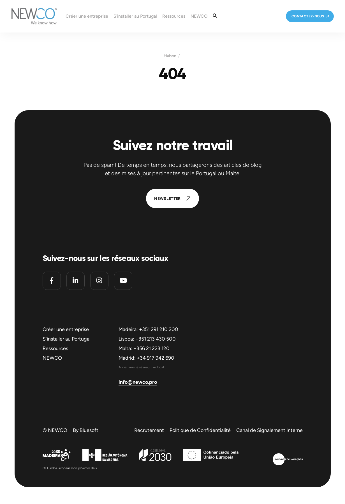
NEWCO (52, 358)
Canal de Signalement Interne (269, 430)
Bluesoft (89, 430)
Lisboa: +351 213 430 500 (147, 339)
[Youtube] (123, 281)
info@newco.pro (138, 382)
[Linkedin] (75, 281)
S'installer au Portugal (67, 339)
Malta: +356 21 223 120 (144, 348)
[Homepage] (28, 16)
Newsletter (167, 198)
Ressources (55, 348)
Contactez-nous (307, 16)
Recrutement (149, 430)
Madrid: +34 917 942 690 (146, 358)
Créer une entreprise (66, 329)
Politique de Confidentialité (200, 430)
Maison (170, 56)
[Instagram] (99, 281)
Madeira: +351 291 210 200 (148, 329)
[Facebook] (52, 281)
